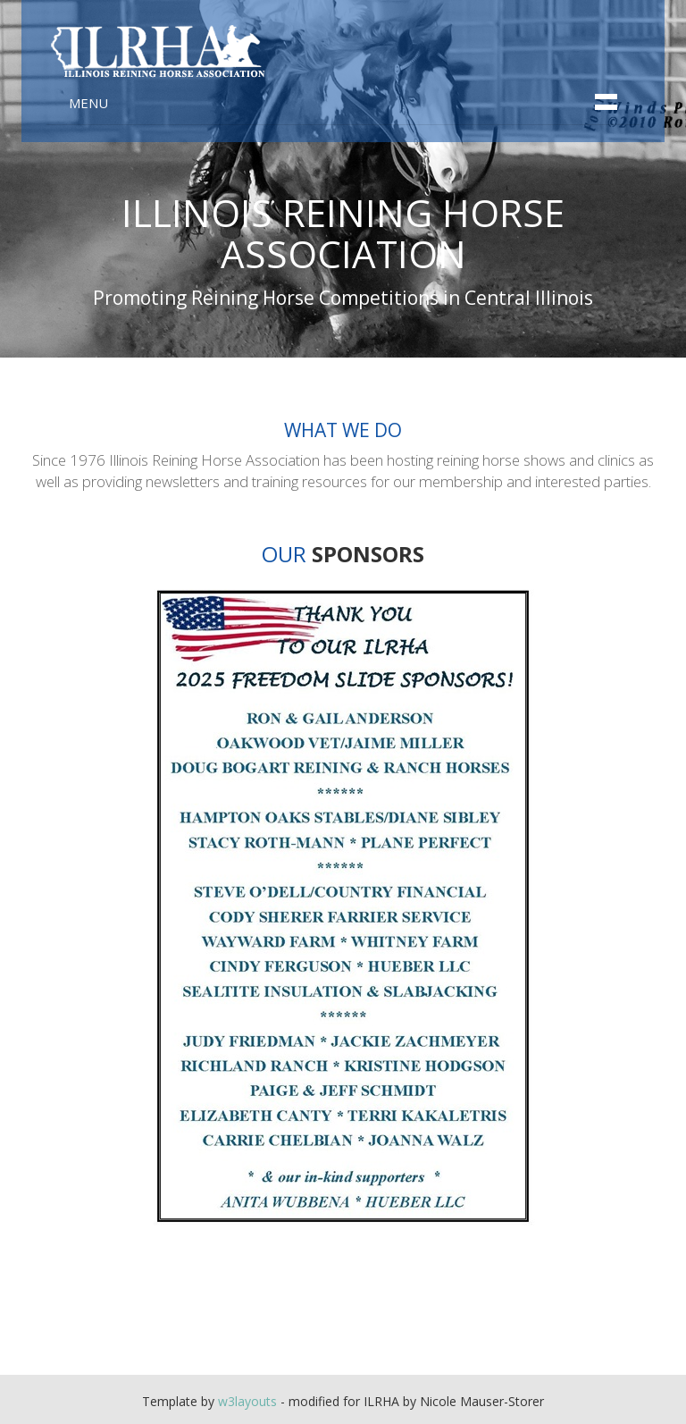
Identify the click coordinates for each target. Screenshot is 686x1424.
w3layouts (247, 1401)
